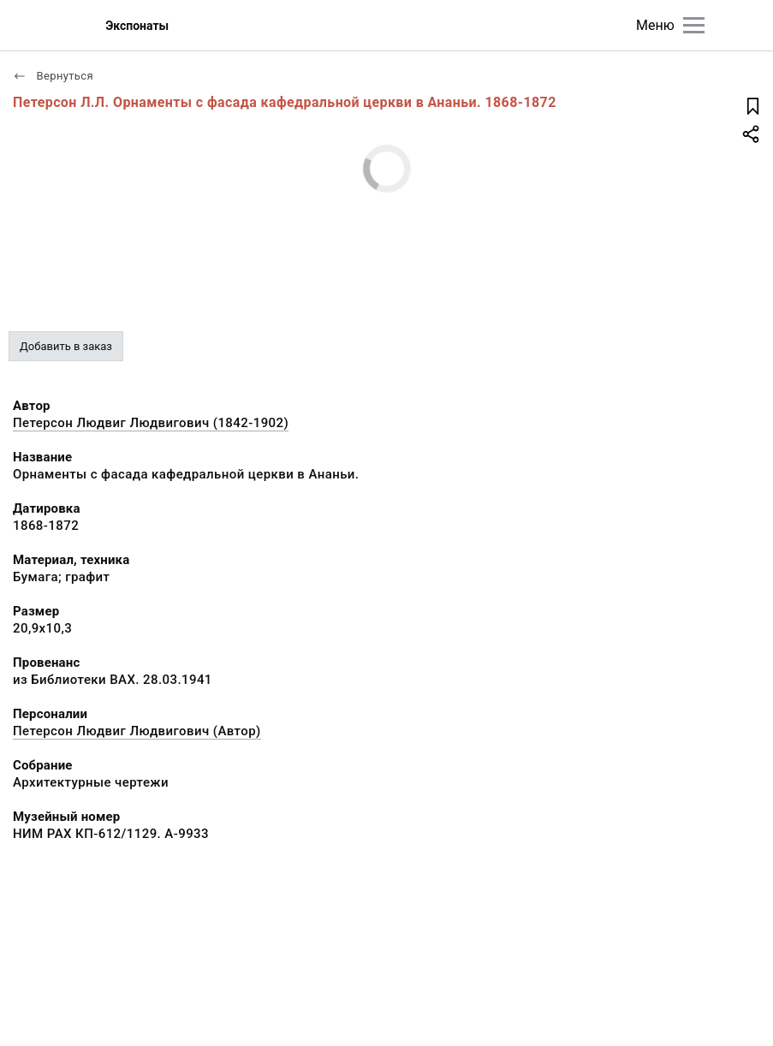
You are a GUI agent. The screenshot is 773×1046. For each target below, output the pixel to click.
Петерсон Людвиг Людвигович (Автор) (137, 731)
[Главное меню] (694, 25)
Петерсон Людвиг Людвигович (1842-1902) (150, 423)
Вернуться (53, 75)
